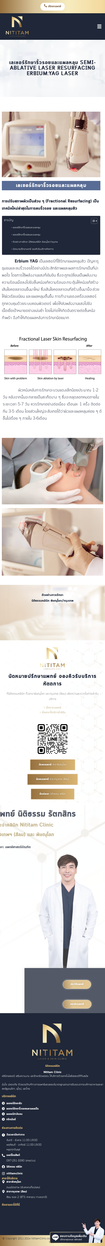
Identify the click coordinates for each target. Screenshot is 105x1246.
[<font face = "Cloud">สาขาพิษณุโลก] (3, 1181)
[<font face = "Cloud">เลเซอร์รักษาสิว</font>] (3, 1103)
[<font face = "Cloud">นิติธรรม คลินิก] (3, 1166)
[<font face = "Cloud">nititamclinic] (3, 1173)
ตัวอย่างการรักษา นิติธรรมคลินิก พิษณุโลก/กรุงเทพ (35, 242)
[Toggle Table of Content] (92, 221)
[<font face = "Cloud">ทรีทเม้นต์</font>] (3, 1119)
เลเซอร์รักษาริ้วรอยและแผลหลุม (26, 227)
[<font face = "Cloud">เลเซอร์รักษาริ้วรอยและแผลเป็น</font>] (3, 1108)
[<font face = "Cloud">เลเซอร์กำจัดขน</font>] (3, 1113)
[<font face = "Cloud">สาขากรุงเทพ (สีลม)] (3, 1191)
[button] (99, 26)
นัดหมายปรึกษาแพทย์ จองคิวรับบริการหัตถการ (33, 249)
